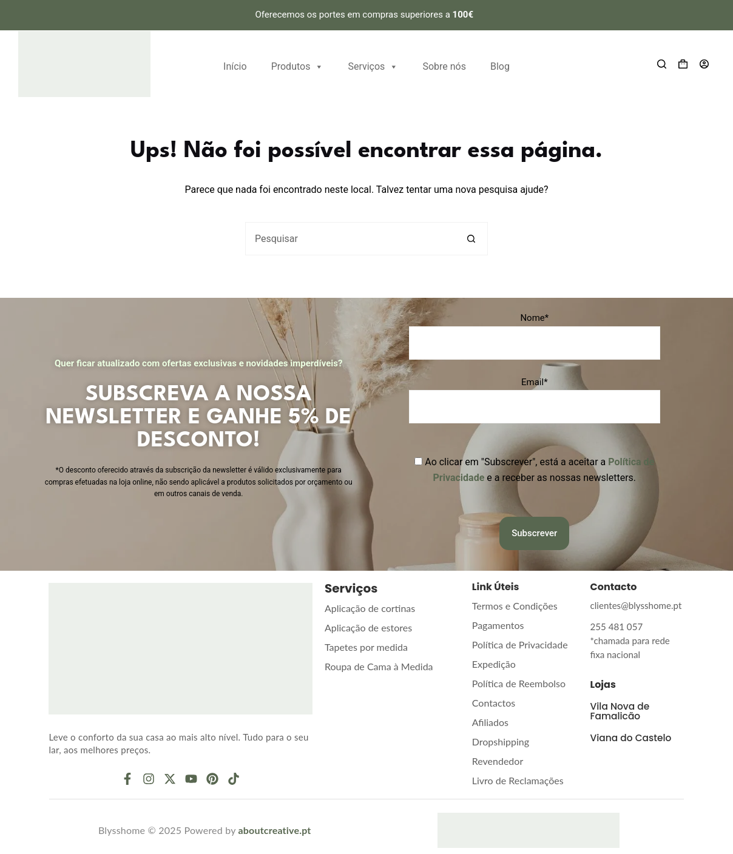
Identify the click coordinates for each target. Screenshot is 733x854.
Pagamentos (498, 625)
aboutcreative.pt (274, 830)
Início (235, 66)
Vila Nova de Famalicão (621, 695)
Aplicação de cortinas (370, 608)
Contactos (493, 702)
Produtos (297, 65)
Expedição (494, 664)
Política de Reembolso (519, 683)
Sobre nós (444, 66)
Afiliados (490, 722)
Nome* (534, 317)
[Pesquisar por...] (349, 238)
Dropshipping (500, 741)
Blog (500, 66)
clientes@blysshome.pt (632, 605)
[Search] (661, 64)
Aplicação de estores (368, 627)
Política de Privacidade (520, 644)
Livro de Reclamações (518, 780)
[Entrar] (704, 64)
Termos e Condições (515, 605)
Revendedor (497, 761)
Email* (534, 382)
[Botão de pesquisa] (471, 238)
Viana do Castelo (632, 722)
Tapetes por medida (366, 647)
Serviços (373, 65)
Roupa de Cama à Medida (379, 666)
